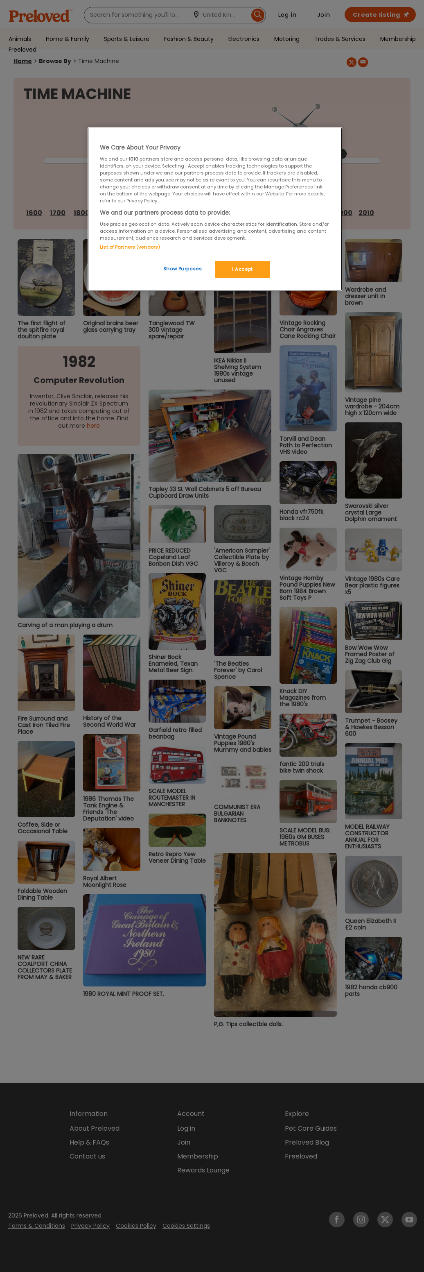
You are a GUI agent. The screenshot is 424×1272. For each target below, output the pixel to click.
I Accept (242, 269)
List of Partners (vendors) (130, 247)
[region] (215, 209)
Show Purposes (182, 268)
